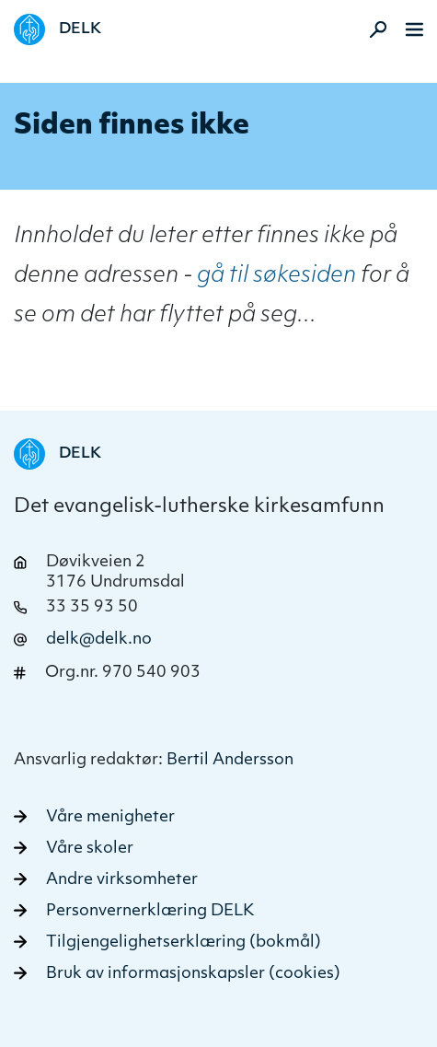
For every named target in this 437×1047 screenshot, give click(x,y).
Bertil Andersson (230, 760)
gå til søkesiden (276, 276)
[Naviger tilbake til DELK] (57, 29)
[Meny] (414, 29)
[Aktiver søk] (372, 29)
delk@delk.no (99, 639)
